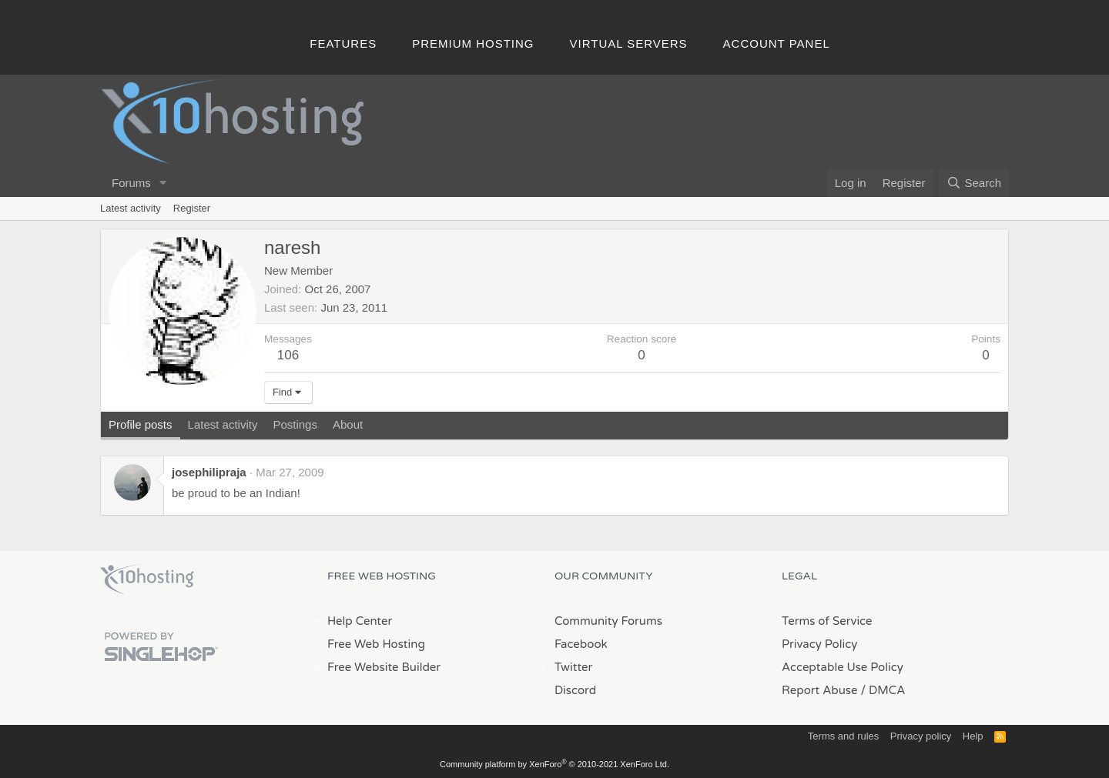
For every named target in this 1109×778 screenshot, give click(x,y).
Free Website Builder (384, 667)
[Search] (974, 183)
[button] (163, 183)
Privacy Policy (819, 644)
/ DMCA (882, 690)
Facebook (581, 644)
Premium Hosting (473, 43)
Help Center (359, 621)
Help (973, 736)
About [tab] (348, 424)
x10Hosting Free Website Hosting (147, 579)
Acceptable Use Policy (842, 667)
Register (191, 208)
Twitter (573, 667)
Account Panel (776, 43)
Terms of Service (827, 621)
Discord (575, 690)
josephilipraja (209, 472)
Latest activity (130, 208)
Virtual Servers (629, 43)
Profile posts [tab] (141, 424)
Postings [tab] (295, 424)
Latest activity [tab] (223, 424)
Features (343, 43)
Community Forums (608, 621)
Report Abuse (820, 690)
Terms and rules (843, 736)
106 (288, 355)
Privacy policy (920, 736)
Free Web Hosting (376, 644)
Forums (131, 182)
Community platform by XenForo (554, 764)
